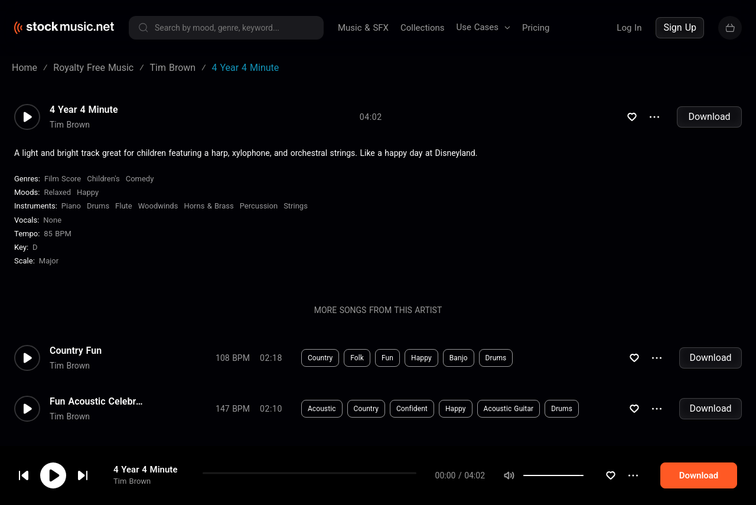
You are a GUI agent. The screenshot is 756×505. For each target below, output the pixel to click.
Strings (296, 205)
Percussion (259, 205)
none (52, 220)
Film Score (62, 178)
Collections (422, 27)
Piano (71, 205)
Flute (123, 205)
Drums (98, 205)
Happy (88, 192)
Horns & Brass (208, 205)
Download (709, 116)
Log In (629, 27)
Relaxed (57, 192)
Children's (103, 178)
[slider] (622, 475)
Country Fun (76, 351)
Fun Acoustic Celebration (97, 401)
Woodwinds (158, 205)
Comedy (140, 178)
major (48, 260)
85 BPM (57, 233)
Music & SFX (363, 27)
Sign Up (679, 27)
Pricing (535, 27)
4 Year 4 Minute (145, 469)
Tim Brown (132, 481)
